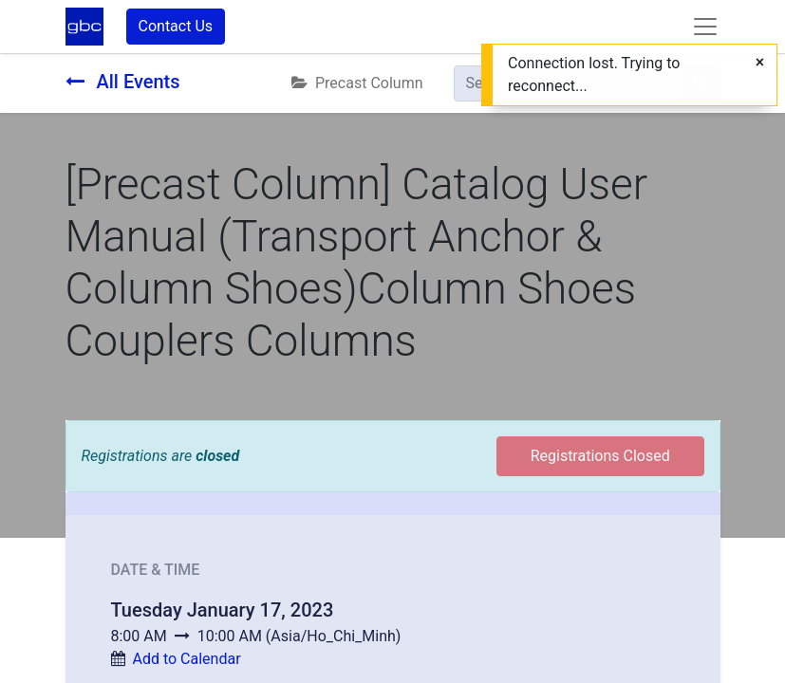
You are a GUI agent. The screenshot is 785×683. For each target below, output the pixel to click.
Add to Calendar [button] (186, 659)
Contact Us (176, 26)
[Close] (759, 63)
